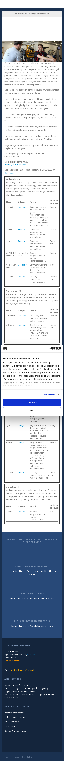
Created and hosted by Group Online (18, 757)
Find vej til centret (12, 660)
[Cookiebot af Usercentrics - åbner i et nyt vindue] (49, 348)
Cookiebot (9, 173)
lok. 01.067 (31, 654)
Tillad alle (32, 402)
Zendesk (22, 207)
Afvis (32, 411)
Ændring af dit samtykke (15, 164)
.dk (48, 14)
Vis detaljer (49, 394)
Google (21, 425)
